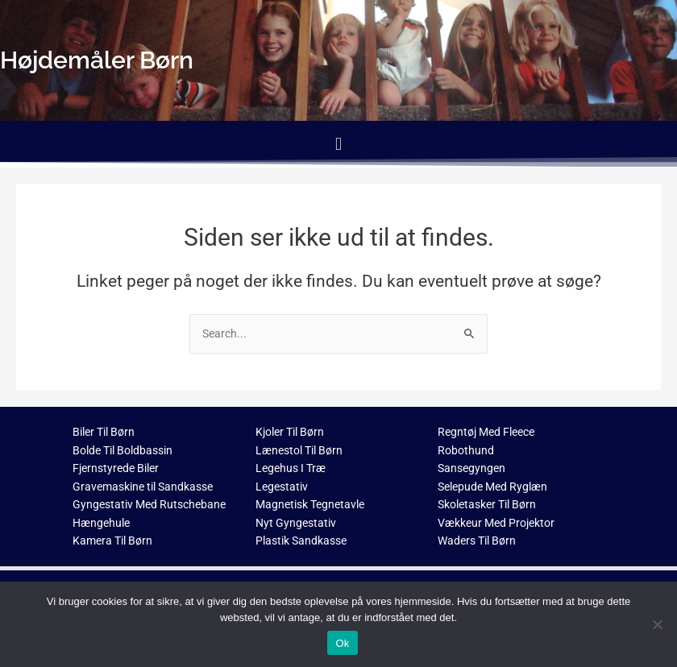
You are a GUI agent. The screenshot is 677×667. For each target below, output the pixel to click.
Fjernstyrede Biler (116, 468)
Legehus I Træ (290, 468)
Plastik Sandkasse (301, 540)
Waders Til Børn (477, 540)
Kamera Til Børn (112, 540)
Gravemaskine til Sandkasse (143, 486)
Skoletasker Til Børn (487, 504)
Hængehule (101, 522)
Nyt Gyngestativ (295, 522)
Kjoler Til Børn (289, 431)
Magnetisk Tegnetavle (309, 504)
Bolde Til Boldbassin (122, 450)
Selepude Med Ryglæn (492, 486)
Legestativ (281, 486)
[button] (338, 144)
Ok (342, 643)
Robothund (466, 450)
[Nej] (657, 624)
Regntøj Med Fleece (486, 431)
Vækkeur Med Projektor (496, 522)
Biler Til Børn (104, 431)
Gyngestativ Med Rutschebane (149, 504)
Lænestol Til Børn (299, 450)
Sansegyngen (471, 468)
